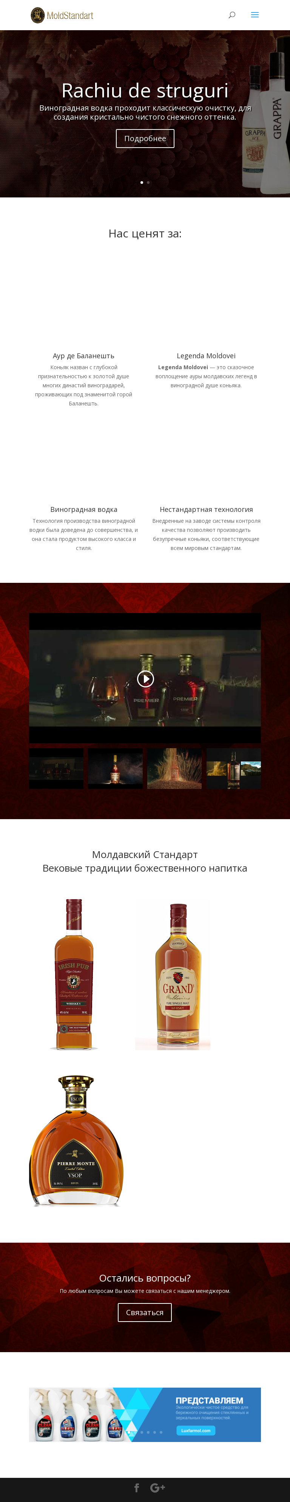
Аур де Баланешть (83, 355)
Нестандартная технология (206, 509)
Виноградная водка (83, 509)
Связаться (145, 1312)
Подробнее (145, 138)
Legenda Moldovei (206, 355)
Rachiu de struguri (145, 89)
